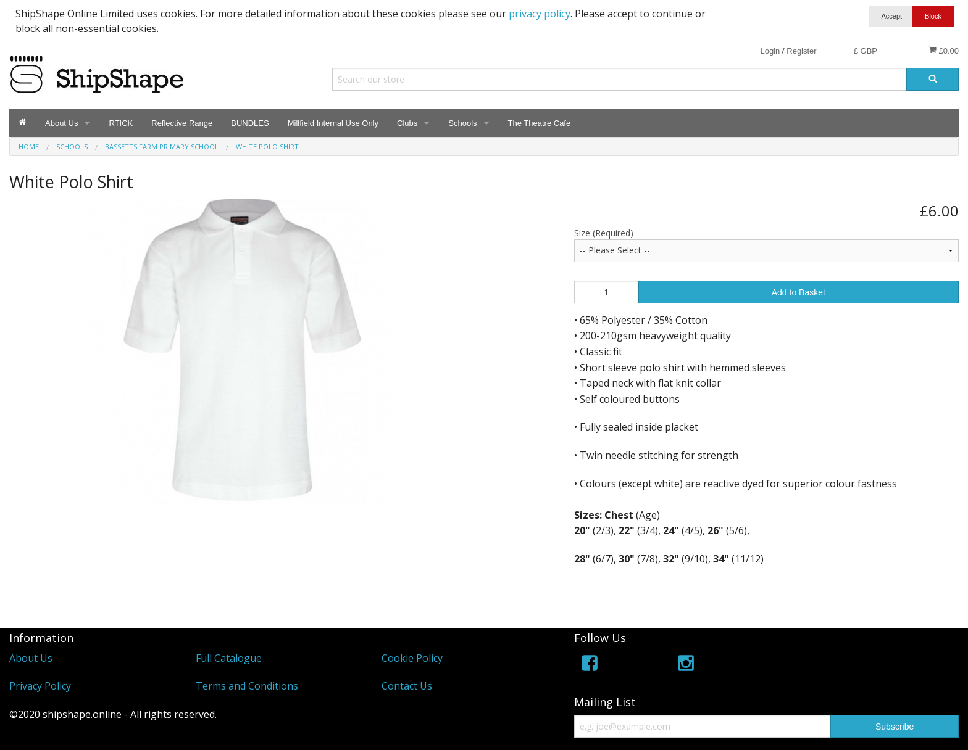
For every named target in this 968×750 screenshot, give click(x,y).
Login (770, 51)
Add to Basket (798, 292)
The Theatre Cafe (539, 123)
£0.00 (943, 51)
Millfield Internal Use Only (333, 123)
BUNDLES (250, 123)
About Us (61, 123)
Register (801, 51)
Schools (462, 123)
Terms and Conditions (247, 686)
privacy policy (539, 13)
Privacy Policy (40, 686)
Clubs (407, 123)
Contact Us (407, 686)
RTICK (121, 123)
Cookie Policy (412, 658)
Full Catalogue (229, 658)
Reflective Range (181, 123)
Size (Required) (603, 233)
